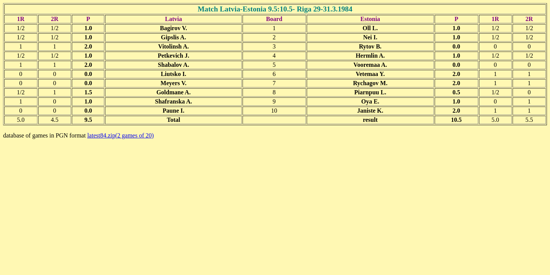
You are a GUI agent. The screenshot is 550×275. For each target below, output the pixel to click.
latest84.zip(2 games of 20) (120, 135)
